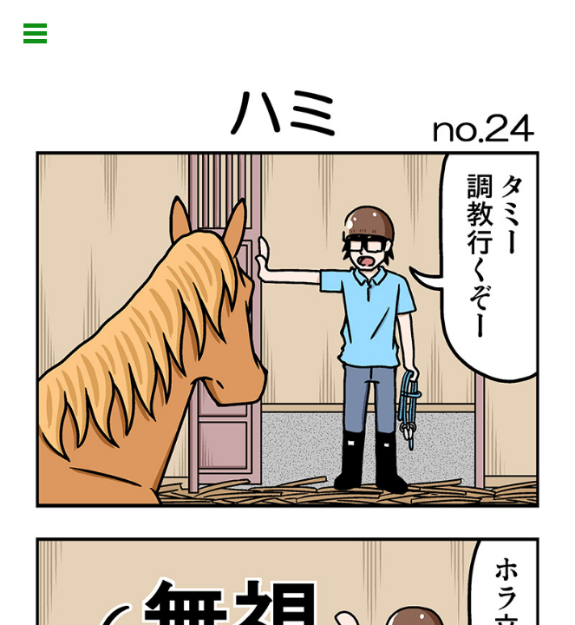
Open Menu (35, 33)
